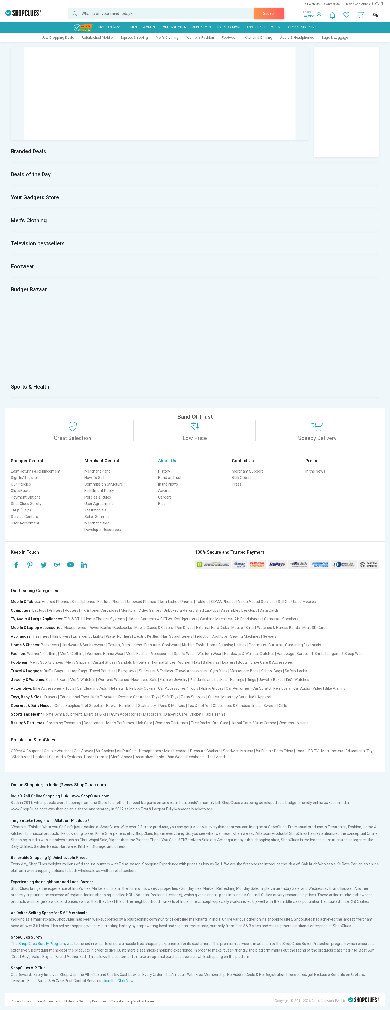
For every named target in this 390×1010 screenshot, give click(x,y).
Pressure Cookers (205, 751)
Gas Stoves (83, 751)
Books (111, 705)
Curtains (275, 645)
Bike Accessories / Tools (53, 688)
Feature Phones (111, 602)
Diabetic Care (175, 714)
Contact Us (332, 4)
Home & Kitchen (173, 27)
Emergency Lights (88, 636)
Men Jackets (332, 751)
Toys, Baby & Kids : (27, 697)
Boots (243, 662)
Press (237, 484)
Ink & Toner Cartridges (99, 610)
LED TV (313, 751)
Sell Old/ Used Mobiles (297, 602)
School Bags (271, 671)
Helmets (116, 688)
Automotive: (21, 688)
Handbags (285, 653)
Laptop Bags (76, 671)
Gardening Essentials (303, 645)
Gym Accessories (126, 714)
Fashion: (18, 653)
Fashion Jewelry (173, 679)
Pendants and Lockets (209, 679)
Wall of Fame (143, 1001)
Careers (165, 497)
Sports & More (228, 27)
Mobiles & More (111, 27)
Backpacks (122, 627)
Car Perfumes (238, 688)
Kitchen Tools (193, 645)
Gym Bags (218, 671)
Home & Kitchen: (25, 645)
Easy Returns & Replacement (35, 471)
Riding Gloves (212, 688)
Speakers (290, 619)
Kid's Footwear (103, 697)
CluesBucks (21, 490)
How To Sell (94, 477)
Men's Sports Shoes (46, 662)
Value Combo (264, 723)
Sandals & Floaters (134, 662)
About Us (167, 460)
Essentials (256, 27)
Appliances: (21, 636)
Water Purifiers (118, 636)
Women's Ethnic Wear (105, 653)
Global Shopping (302, 27)
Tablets (202, 602)
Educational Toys (74, 697)
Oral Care (220, 723)
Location (309, 16)
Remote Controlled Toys (139, 697)
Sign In (378, 14)
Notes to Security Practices (85, 1001)
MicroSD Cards (314, 627)
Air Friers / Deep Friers (274, 751)
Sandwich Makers (238, 751)
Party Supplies (193, 697)
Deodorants (94, 723)
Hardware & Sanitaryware (84, 645)
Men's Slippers (78, 662)
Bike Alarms (335, 688)
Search (269, 13)
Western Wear (209, 653)
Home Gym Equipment (62, 714)
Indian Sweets (264, 705)
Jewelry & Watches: (28, 679)
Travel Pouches (102, 671)
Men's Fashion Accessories (148, 653)
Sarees (303, 653)
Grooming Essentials (63, 723)
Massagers (152, 714)
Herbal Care (241, 723)
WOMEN (149, 27)
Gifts (283, 705)
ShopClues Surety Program (41, 943)
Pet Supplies (93, 705)
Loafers (228, 662)
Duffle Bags (53, 671)
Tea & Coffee (199, 705)
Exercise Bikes (96, 714)
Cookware (171, 645)
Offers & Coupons (26, 751)
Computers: (21, 610)
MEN (133, 27)
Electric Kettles (146, 636)
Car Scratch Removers (271, 688)
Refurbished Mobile (97, 37)
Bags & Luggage (335, 37)
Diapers (50, 697)
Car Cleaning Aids (92, 688)
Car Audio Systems (65, 757)
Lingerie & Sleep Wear (345, 653)
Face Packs (200, 723)
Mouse (237, 627)
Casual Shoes (104, 662)
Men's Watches (82, 679)
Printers (55, 610)
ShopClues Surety (26, 503)
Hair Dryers (61, 636)
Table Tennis (215, 714)
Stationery (147, 705)
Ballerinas (211, 662)
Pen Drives (185, 627)
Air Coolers (105, 751)
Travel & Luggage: (27, 671)
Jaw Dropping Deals (58, 37)
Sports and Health (27, 714)
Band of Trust (169, 477)
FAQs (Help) (21, 510)
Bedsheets (50, 645)
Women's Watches (113, 679)
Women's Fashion (200, 37)
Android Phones (55, 602)
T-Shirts (317, 653)
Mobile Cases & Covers (153, 627)
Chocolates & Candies (231, 705)
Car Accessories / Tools (178, 688)
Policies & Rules (97, 497)
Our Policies (21, 484)
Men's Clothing (167, 37)
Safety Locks (296, 671)
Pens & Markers (171, 705)
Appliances (201, 27)
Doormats (257, 645)
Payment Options (26, 497)
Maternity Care (234, 697)
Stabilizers (21, 757)
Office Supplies (67, 705)
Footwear (229, 37)
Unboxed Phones (141, 602)
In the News (168, 484)
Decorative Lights (149, 757)
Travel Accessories (192, 671)
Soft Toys (170, 697)
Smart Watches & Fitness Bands (272, 627)
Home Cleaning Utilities (226, 645)
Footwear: (20, 662)
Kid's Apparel (260, 697)
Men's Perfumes (120, 723)
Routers (71, 610)
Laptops (39, 610)
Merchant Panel (98, 471)
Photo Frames (96, 757)
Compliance (119, 1001)
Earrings (237, 679)
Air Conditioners (248, 619)
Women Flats (189, 662)
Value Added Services (256, 602)
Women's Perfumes (171, 723)
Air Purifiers (127, 751)
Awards (164, 490)
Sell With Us (311, 4)
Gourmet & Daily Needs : (32, 705)
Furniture (152, 645)
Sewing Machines (245, 636)
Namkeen (127, 705)
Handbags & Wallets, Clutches (249, 653)
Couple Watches (58, 751)
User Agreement (25, 523)
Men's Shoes (121, 757)
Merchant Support (247, 471)
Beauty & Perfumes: (28, 723)
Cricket (196, 714)
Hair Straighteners (177, 636)
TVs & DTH (73, 619)
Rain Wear (175, 757)
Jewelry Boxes (271, 679)
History (164, 471)
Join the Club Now (118, 981)
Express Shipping (134, 37)
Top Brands (217, 757)
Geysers (270, 636)
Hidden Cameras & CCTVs (150, 619)
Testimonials (95, 510)
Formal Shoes (164, 662)
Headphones (75, 627)
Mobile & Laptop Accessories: (37, 627)
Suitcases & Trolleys (156, 671)
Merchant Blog (96, 523)
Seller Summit (96, 516)
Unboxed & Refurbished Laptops (191, 610)
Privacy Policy (21, 1001)
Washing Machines (216, 619)
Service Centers (24, 516)
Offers (276, 27)
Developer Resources (102, 529)
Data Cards (269, 610)
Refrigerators (185, 619)
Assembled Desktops (239, 610)
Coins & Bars (56, 679)
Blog (162, 503)
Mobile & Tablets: (26, 602)
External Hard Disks (212, 627)
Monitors (128, 610)
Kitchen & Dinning (258, 37)
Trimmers (40, 636)
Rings (251, 679)
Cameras (272, 619)
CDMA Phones (223, 602)
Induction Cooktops (211, 636)
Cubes (213, 697)
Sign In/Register (24, 477)
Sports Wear (184, 653)
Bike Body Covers (141, 688)
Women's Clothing (42, 653)
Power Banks (100, 627)
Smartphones (83, 602)
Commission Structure (103, 484)
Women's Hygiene (294, 723)
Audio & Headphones (297, 37)
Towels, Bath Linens (125, 645)
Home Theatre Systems (104, 619)
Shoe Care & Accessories (271, 662)
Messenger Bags (244, 671)
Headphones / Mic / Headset (163, 751)
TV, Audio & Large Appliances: (37, 619)
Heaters (40, 757)
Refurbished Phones (175, 602)
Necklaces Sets (144, 679)
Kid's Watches (297, 679)
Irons (300, 751)
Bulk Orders (242, 477)
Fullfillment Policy (99, 490)
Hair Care (144, 723)
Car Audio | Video (307, 688)
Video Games (149, 610)
